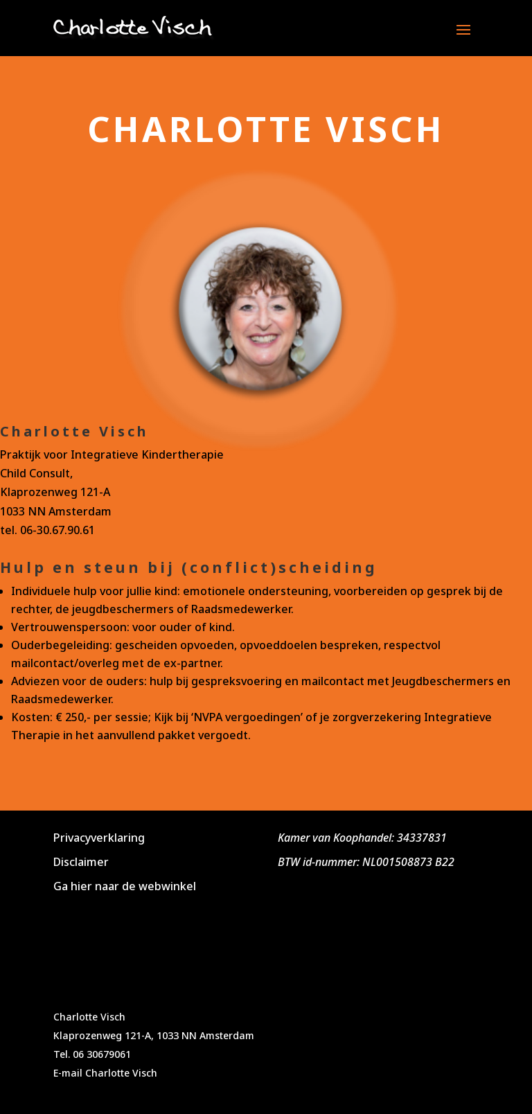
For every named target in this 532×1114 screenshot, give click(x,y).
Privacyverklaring (99, 837)
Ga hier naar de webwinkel (124, 886)
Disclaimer (81, 861)
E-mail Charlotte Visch (105, 1072)
